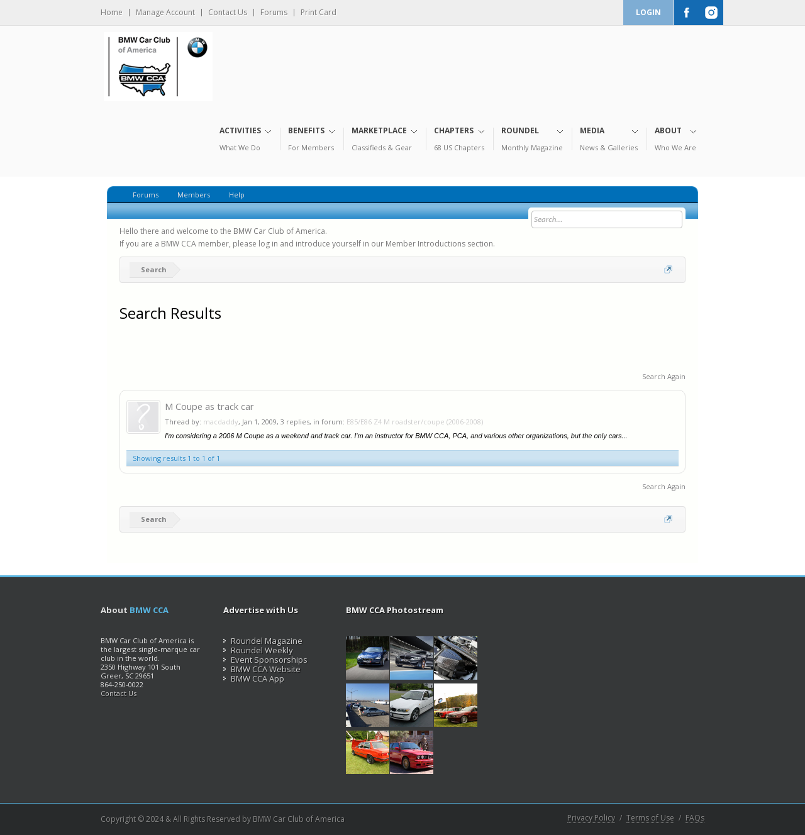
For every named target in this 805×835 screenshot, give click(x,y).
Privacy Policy (591, 818)
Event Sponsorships (265, 659)
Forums (273, 12)
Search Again (664, 376)
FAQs (695, 818)
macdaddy (220, 421)
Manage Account (165, 12)
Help (237, 194)
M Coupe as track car (209, 406)
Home (112, 12)
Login (648, 12)
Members (193, 194)
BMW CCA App (253, 678)
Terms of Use (650, 818)
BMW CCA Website (262, 669)
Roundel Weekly (258, 650)
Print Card (318, 12)
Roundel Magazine (263, 640)
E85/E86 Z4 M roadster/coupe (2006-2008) (415, 421)
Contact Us (227, 12)
